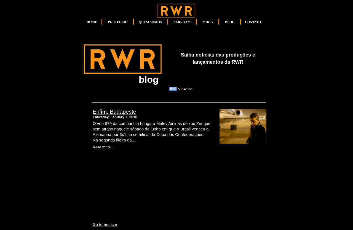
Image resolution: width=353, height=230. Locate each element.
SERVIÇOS (182, 22)
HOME (92, 22)
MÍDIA (207, 22)
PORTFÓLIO (118, 22)
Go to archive (104, 224)
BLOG (230, 22)
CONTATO (253, 22)
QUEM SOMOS (150, 22)
